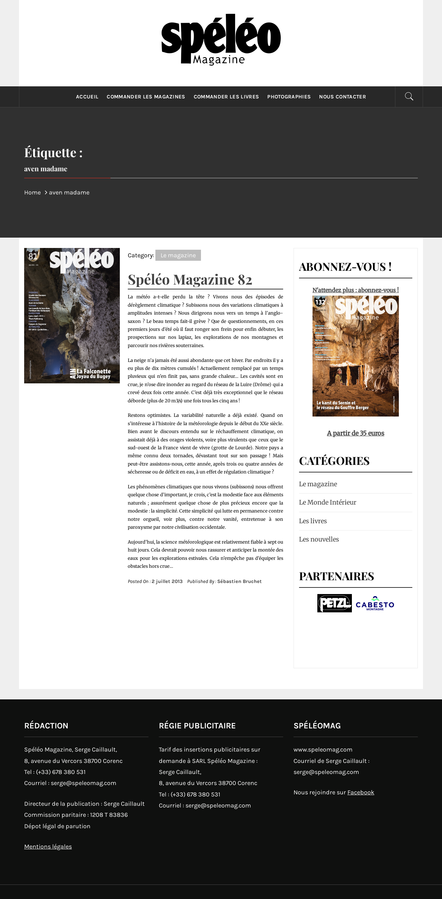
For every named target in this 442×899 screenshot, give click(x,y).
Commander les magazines (146, 97)
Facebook (360, 792)
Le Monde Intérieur (327, 502)
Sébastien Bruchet (239, 581)
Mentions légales (48, 846)
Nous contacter (342, 97)
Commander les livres (226, 97)
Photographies (289, 97)
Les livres (313, 521)
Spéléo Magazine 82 (190, 279)
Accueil (87, 97)
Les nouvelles (319, 539)
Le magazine (178, 255)
